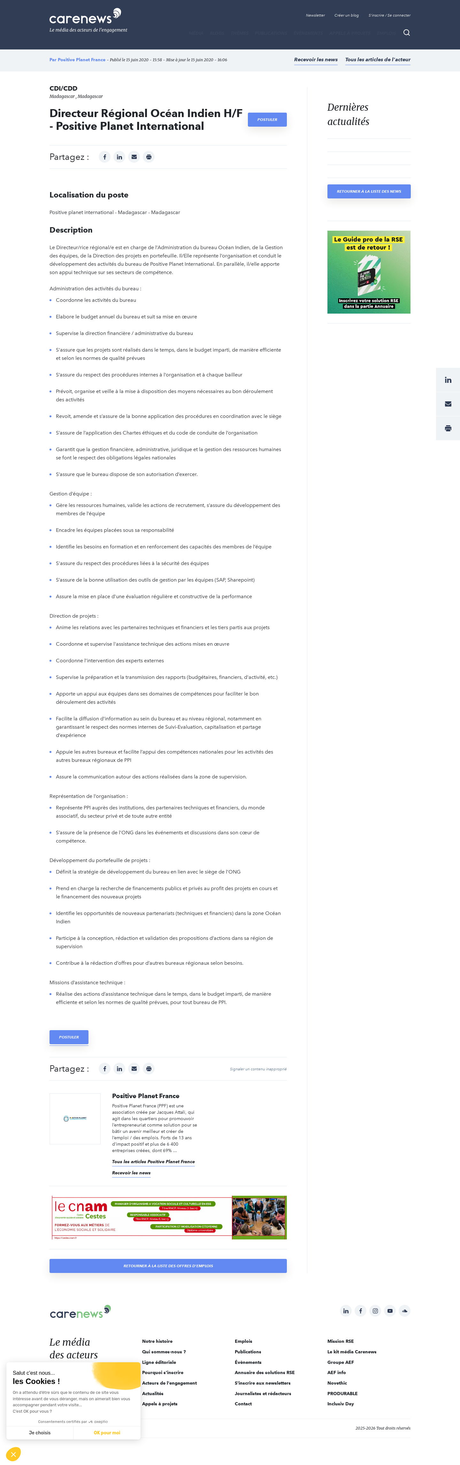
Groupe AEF (340, 1362)
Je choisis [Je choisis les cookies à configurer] (40, 1433)
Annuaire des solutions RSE (265, 1372)
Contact (243, 1403)
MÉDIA (196, 33)
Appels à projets (350, 33)
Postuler (267, 119)
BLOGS (217, 33)
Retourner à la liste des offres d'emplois (168, 1265)
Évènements (308, 33)
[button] (13, 1454)
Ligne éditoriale (159, 1362)
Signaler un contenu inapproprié (258, 1069)
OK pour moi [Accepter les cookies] (107, 1433)
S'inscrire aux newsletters (263, 1383)
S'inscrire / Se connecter (389, 15)
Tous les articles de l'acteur (377, 59)
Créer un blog (346, 15)
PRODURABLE (342, 1393)
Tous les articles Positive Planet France (153, 1161)
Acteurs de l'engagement (169, 1383)
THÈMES (240, 33)
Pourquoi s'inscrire (162, 1372)
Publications (271, 33)
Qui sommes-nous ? (164, 1351)
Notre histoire (157, 1341)
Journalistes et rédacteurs (263, 1393)
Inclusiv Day (340, 1403)
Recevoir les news (316, 59)
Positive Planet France (81, 59)
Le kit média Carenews (352, 1351)
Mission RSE (340, 1341)
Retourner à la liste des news (369, 191)
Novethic (337, 1383)
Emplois (386, 33)
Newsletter (315, 15)
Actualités (153, 1393)
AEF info (336, 1372)
